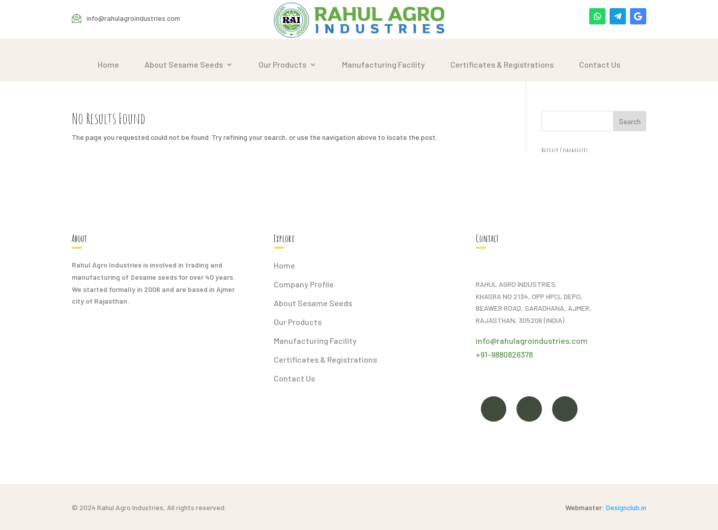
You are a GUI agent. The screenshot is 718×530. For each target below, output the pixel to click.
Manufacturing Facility (383, 64)
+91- (483, 354)
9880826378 (512, 354)
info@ (486, 340)
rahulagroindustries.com (542, 340)
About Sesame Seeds (184, 64)
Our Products (282, 64)
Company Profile (304, 284)
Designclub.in (626, 507)
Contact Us (599, 64)
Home (108, 64)
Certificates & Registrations (502, 64)
